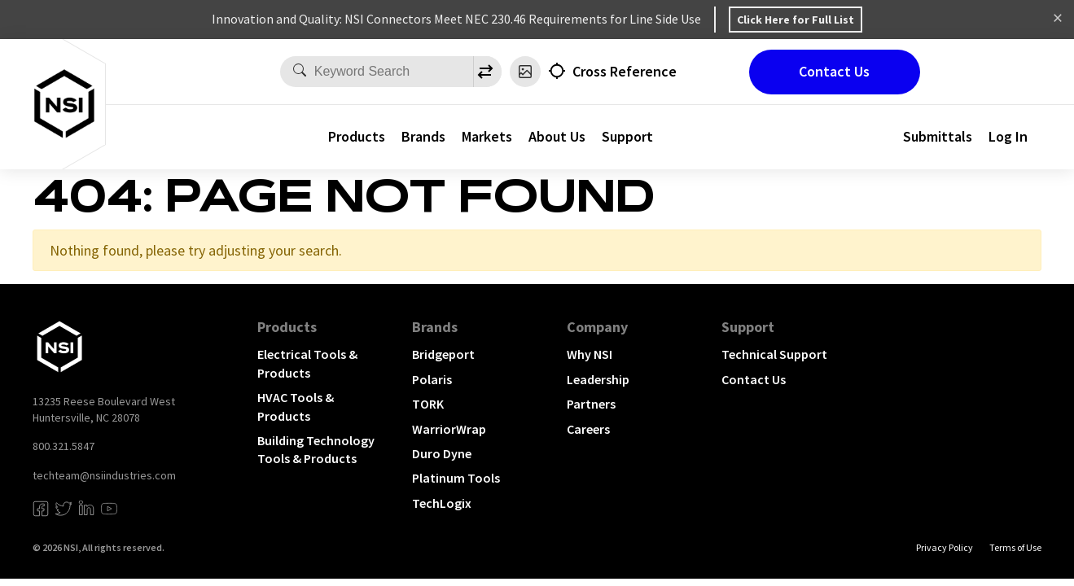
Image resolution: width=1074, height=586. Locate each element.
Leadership (598, 379)
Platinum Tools (456, 478)
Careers (588, 429)
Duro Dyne (441, 453)
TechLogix (441, 503)
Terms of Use (1015, 547)
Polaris (432, 379)
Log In (1008, 136)
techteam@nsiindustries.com (104, 475)
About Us (556, 136)
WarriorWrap (449, 429)
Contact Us (834, 71)
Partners (591, 404)
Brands (423, 136)
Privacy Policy (944, 547)
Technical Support (774, 354)
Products (356, 136)
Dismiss (1057, 19)
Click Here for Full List (795, 19)
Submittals (937, 136)
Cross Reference (624, 71)
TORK (428, 404)
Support (627, 136)
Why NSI (589, 354)
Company (597, 326)
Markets (487, 136)
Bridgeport (443, 354)
